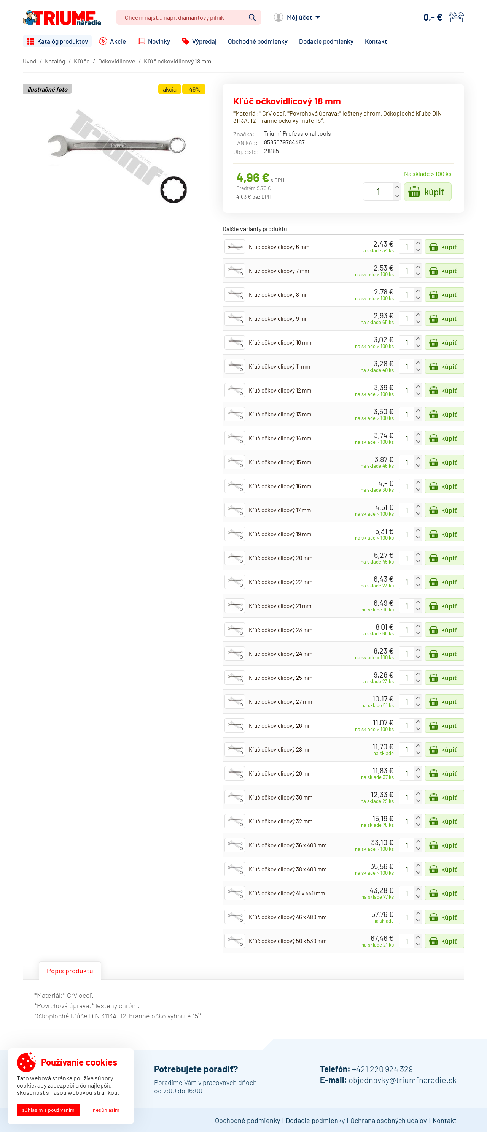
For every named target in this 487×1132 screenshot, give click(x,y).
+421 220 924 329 (382, 1068)
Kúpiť (434, 191)
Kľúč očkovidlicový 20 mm (280, 557)
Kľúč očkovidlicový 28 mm (280, 749)
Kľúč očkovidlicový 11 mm (279, 366)
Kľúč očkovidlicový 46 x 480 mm (287, 917)
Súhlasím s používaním (48, 1110)
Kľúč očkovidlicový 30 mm (280, 797)
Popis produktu (70, 970)
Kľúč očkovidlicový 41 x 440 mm (287, 893)
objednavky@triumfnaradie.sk (403, 1080)
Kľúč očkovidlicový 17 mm (280, 510)
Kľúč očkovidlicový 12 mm (280, 390)
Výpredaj (204, 41)
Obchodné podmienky (258, 41)
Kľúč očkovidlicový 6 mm (279, 246)
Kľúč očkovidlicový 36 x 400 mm (287, 845)
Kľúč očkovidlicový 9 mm (279, 318)
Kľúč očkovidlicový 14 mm (280, 438)
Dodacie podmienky (326, 41)
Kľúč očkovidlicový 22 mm (280, 581)
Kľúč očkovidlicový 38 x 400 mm (287, 869)
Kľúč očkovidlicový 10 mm (280, 342)
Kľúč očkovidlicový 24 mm (280, 653)
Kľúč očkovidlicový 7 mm (279, 270)
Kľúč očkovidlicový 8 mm (279, 294)
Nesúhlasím (106, 1110)
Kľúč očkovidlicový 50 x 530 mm (287, 940)
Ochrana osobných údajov (388, 1120)
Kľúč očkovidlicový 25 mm (280, 677)
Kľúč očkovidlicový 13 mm (280, 414)
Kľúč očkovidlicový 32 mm (280, 821)
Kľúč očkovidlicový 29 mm (280, 773)
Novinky (159, 41)
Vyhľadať (252, 17)
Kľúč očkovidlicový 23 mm (280, 629)
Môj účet (299, 17)
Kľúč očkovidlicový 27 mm (280, 701)
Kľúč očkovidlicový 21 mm (280, 605)
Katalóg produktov (62, 41)
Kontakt (376, 41)
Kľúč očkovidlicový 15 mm (280, 462)
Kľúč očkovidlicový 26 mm (280, 725)
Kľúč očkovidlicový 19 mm (280, 533)
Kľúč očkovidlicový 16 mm (280, 486)
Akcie (118, 41)
